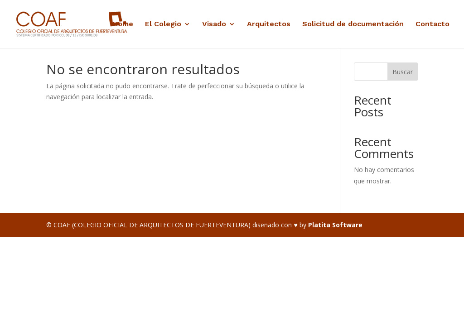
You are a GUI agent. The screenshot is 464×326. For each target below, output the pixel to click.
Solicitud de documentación (353, 24)
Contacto (433, 24)
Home (123, 24)
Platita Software (335, 225)
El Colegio (163, 24)
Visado (214, 24)
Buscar (402, 71)
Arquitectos (268, 24)
